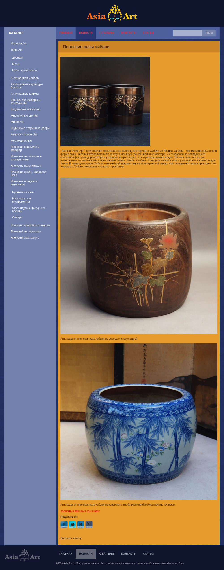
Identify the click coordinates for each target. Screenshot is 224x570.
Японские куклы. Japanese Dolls (28, 173)
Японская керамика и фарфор (25, 148)
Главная (65, 32)
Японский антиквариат (26, 231)
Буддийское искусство (25, 109)
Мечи (15, 64)
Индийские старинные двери (30, 128)
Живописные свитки (24, 115)
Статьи (148, 32)
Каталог (16, 33)
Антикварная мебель (25, 78)
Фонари (17, 217)
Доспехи (17, 57)
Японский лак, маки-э (25, 237)
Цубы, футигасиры (24, 70)
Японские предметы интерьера (24, 183)
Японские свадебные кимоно (30, 225)
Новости (86, 32)
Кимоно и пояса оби (24, 134)
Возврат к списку (71, 538)
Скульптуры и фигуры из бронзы (28, 209)
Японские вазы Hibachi (26, 165)
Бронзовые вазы (23, 192)
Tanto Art (16, 49)
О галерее (106, 32)
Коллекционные (21, 140)
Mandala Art (18, 43)
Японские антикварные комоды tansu (26, 158)
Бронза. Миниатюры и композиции (25, 101)
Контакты (128, 32)
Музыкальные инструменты (21, 200)
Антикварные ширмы (25, 93)
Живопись (17, 121)
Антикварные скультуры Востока (27, 86)
